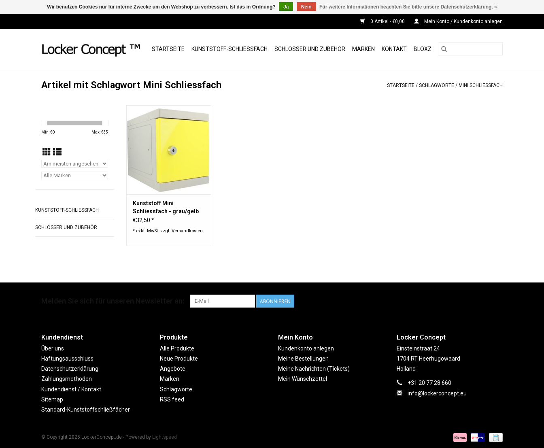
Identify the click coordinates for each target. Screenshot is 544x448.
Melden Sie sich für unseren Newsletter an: (112, 301)
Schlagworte (436, 85)
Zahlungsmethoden (66, 379)
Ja (286, 7)
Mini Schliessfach (481, 85)
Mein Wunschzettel (302, 379)
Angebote (172, 368)
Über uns (52, 348)
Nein (306, 7)
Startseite (168, 49)
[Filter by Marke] (74, 175)
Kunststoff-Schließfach (229, 49)
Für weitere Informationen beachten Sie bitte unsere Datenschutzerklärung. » (408, 7)
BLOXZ (422, 49)
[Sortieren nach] (74, 164)
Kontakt (394, 49)
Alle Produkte (177, 348)
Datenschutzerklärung (69, 368)
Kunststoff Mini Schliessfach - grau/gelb (166, 207)
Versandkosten (187, 231)
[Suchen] (470, 48)
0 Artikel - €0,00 (383, 21)
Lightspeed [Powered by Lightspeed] (164, 437)
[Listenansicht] (57, 152)
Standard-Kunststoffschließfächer (85, 409)
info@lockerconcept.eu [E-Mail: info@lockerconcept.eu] (437, 393)
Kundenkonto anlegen (306, 348)
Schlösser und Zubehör (309, 49)
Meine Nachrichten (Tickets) (314, 368)
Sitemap (52, 399)
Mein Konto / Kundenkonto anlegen (458, 21)
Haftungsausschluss (67, 358)
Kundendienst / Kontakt (71, 389)
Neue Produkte (179, 358)
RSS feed (172, 399)
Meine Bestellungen (303, 358)
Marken (363, 49)
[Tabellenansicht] (46, 152)
